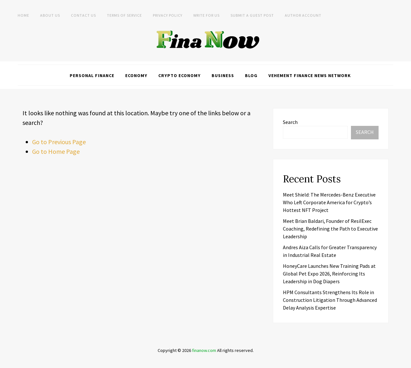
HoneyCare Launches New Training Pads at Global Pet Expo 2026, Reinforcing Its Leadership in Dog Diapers (329, 274)
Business (223, 75)
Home (23, 15)
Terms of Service (124, 15)
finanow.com (204, 350)
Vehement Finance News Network (309, 75)
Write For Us (206, 15)
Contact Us (83, 15)
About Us (50, 15)
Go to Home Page (56, 151)
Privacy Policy (167, 15)
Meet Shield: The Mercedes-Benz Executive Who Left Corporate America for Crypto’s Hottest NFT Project (329, 202)
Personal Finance (92, 75)
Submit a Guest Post (252, 15)
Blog (251, 75)
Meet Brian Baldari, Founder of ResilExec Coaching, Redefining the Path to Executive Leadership (330, 229)
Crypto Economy (179, 75)
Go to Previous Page (59, 142)
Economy (136, 75)
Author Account (303, 15)
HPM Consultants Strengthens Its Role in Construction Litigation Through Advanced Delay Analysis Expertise (330, 300)
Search (290, 122)
